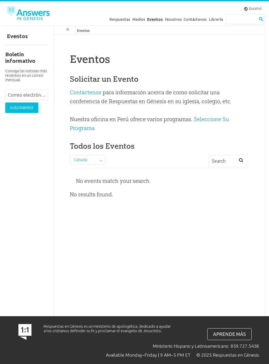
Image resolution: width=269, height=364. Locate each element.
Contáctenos (195, 19)
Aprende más (229, 334)
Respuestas (119, 19)
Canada (80, 159)
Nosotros (173, 19)
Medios (138, 19)
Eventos (155, 19)
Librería (216, 19)
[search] (241, 19)
